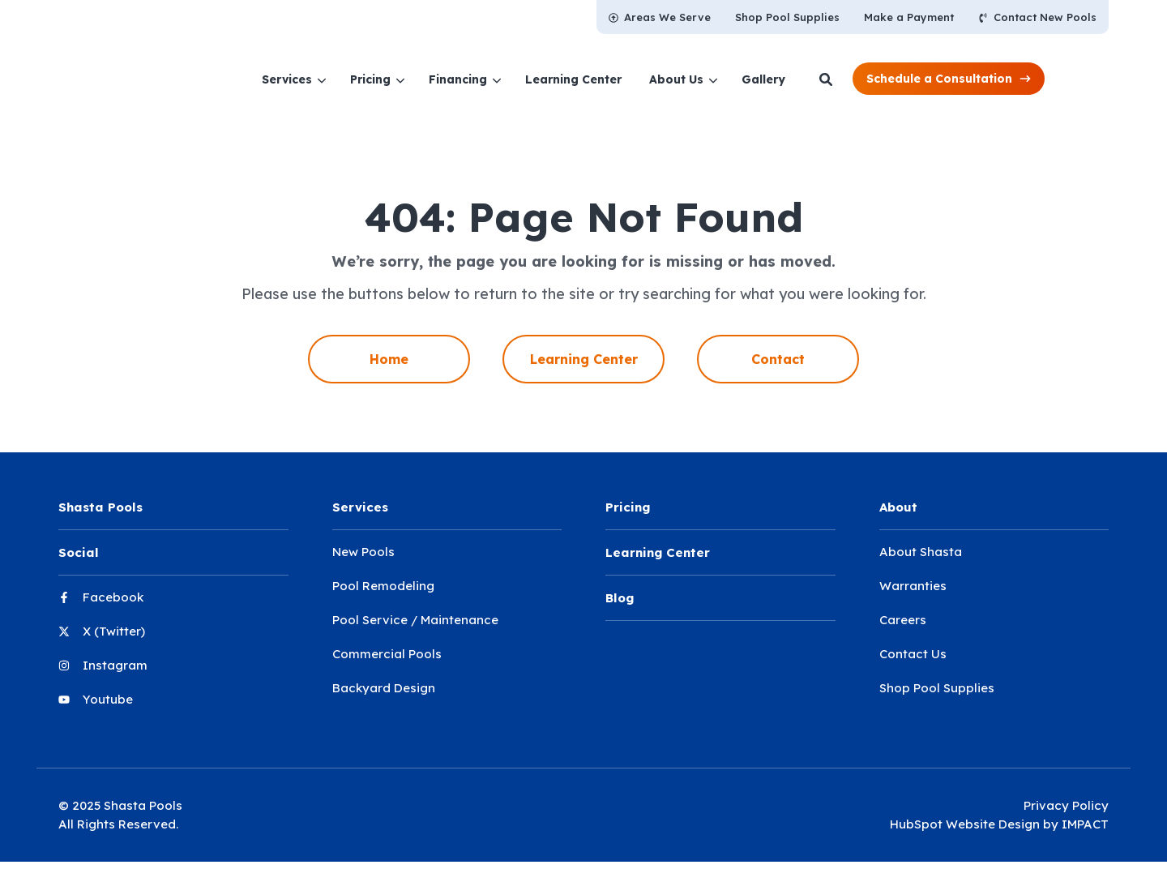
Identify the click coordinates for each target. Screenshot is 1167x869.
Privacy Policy (1066, 805)
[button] (1004, 78)
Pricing (425, 79)
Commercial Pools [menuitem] (387, 653)
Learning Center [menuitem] (584, 359)
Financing (513, 79)
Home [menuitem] (389, 359)
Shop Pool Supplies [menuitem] (936, 688)
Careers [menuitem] (902, 619)
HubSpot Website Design (965, 824)
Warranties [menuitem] (913, 585)
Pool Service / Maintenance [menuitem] (415, 619)
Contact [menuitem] (778, 359)
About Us (731, 79)
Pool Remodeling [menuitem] (383, 585)
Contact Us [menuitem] (913, 653)
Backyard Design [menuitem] (383, 688)
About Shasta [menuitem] (920, 551)
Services (342, 79)
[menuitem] (659, 17)
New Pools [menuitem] (363, 551)
